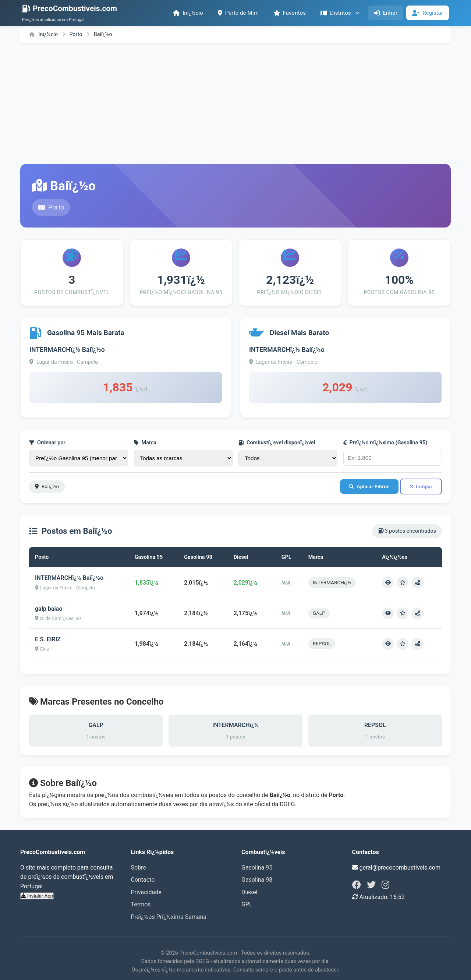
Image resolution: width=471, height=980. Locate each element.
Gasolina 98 (256, 879)
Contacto (143, 879)
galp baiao (48, 608)
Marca (145, 443)
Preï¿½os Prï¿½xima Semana (168, 916)
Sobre (138, 867)
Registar (427, 13)
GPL (246, 904)
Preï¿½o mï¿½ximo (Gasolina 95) (385, 443)
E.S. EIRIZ (48, 639)
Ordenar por (47, 443)
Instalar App (37, 896)
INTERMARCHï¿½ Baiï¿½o (67, 349)
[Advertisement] (235, 103)
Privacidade (146, 892)
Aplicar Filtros (369, 486)
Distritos (340, 13)
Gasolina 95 (256, 867)
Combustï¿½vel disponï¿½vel (276, 443)
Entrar (385, 13)
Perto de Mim (238, 13)
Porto (76, 34)
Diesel (249, 892)
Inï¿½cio (188, 13)
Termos (141, 904)
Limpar (421, 486)
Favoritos (289, 13)
